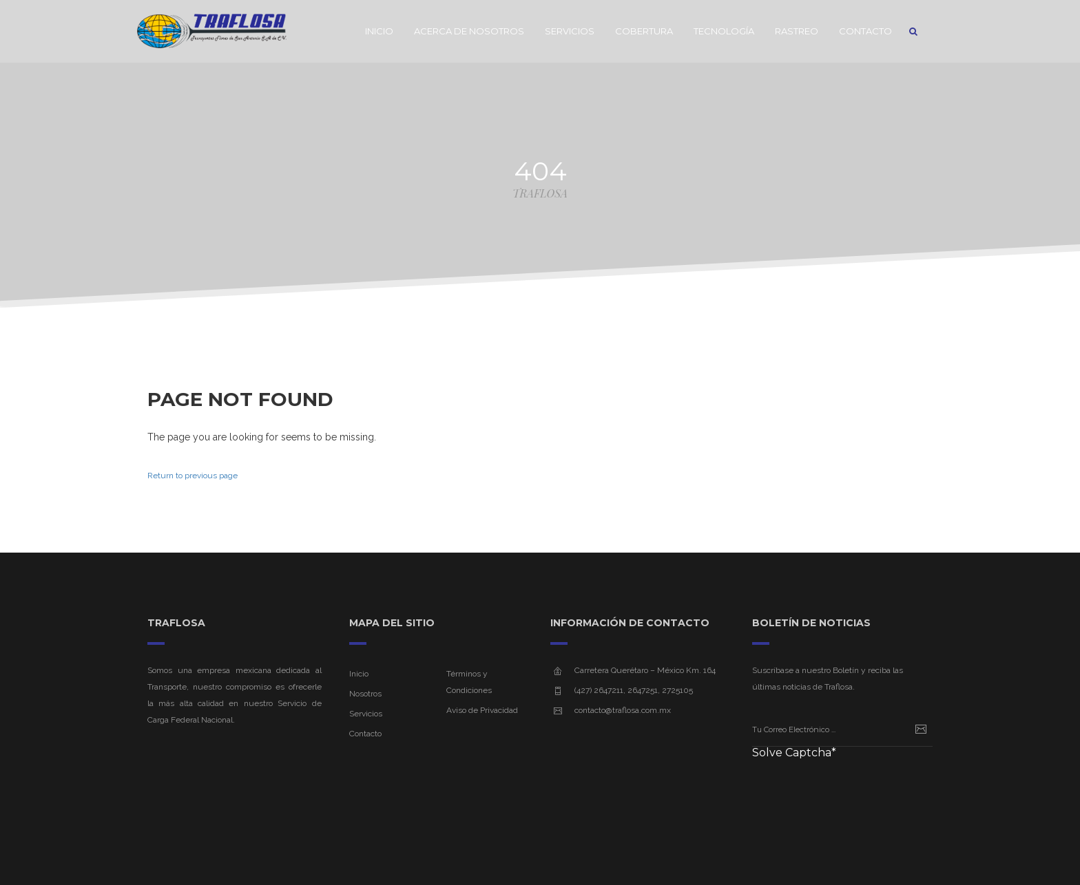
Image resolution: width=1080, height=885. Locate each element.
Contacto (865, 30)
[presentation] (857, 793)
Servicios (569, 30)
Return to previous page (192, 475)
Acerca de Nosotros (469, 30)
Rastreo (796, 30)
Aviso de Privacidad (482, 710)
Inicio (379, 30)
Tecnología (724, 30)
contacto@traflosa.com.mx (622, 710)
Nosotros (365, 694)
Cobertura (644, 30)
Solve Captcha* (794, 753)
